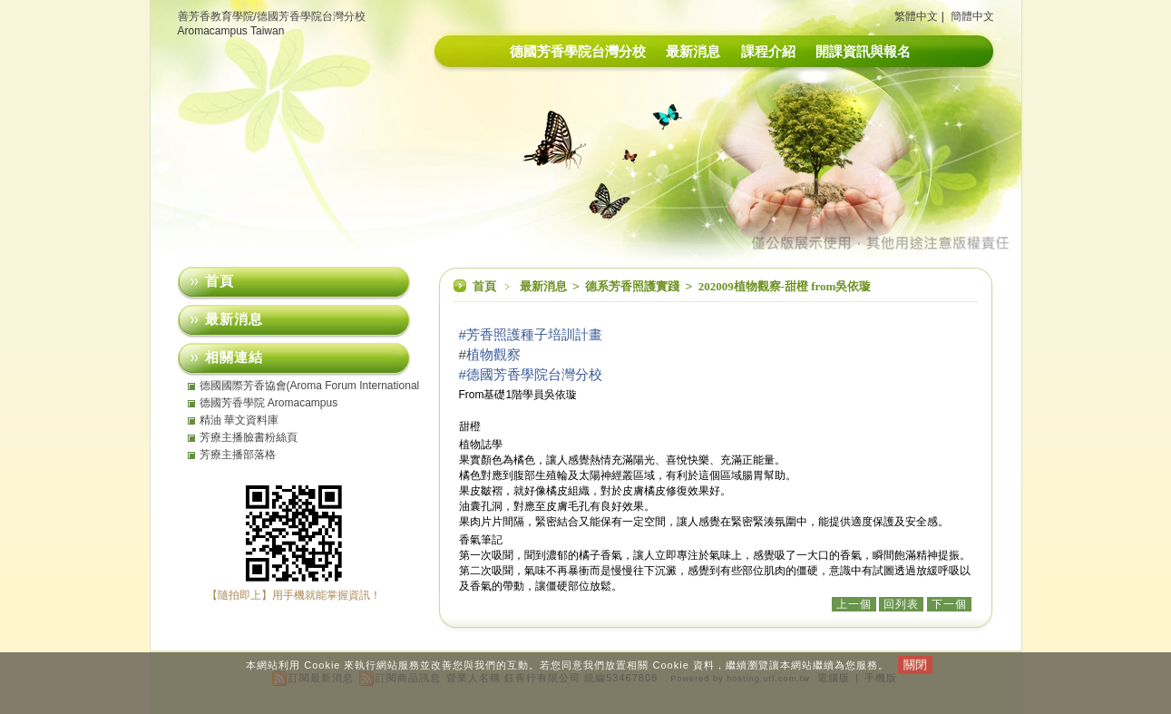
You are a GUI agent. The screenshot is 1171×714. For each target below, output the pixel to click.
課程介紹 (768, 51)
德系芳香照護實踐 (633, 286)
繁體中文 (916, 16)
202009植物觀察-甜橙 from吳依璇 (785, 286)
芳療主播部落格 (238, 454)
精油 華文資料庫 (239, 420)
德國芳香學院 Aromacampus (269, 402)
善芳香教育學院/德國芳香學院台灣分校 (272, 16)
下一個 (949, 604)
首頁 (484, 286)
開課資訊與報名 (863, 51)
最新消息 (693, 51)
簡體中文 (972, 16)
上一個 (854, 604)
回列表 (901, 604)
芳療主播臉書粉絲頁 (249, 437)
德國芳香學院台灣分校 (578, 51)
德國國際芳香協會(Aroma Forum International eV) (310, 385)
